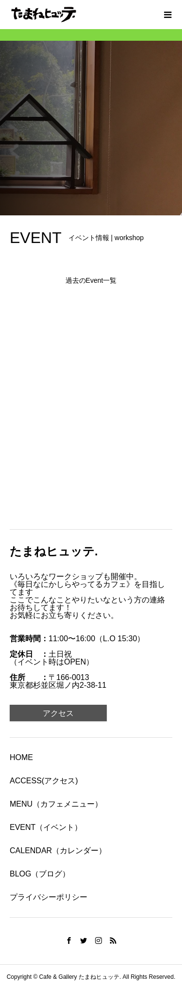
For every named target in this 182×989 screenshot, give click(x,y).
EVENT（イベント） (46, 827)
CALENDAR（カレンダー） (58, 850)
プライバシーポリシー (48, 897)
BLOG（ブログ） (40, 874)
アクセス (58, 713)
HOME (21, 757)
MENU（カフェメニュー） (56, 804)
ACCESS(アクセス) (44, 781)
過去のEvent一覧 (91, 280)
